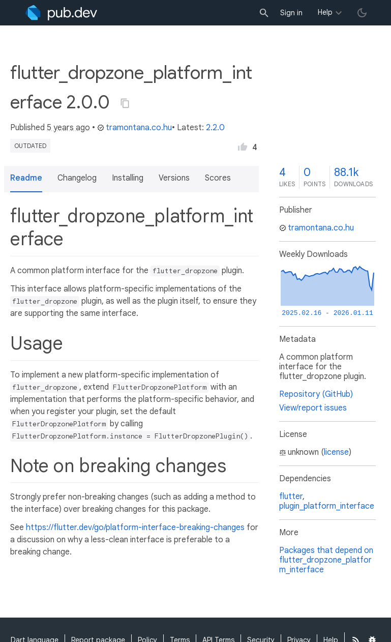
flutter (291, 496)
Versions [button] (174, 178)
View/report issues (313, 408)
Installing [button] (127, 178)
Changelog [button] (77, 178)
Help (325, 12)
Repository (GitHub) (316, 394)
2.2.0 (215, 128)
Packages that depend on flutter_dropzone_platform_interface (326, 560)
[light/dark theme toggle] (362, 13)
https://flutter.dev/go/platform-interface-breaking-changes (135, 527)
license (336, 452)
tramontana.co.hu (134, 128)
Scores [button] (218, 178)
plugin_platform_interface (326, 506)
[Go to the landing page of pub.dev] (61, 12)
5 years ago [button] (68, 128)
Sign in (291, 12)
